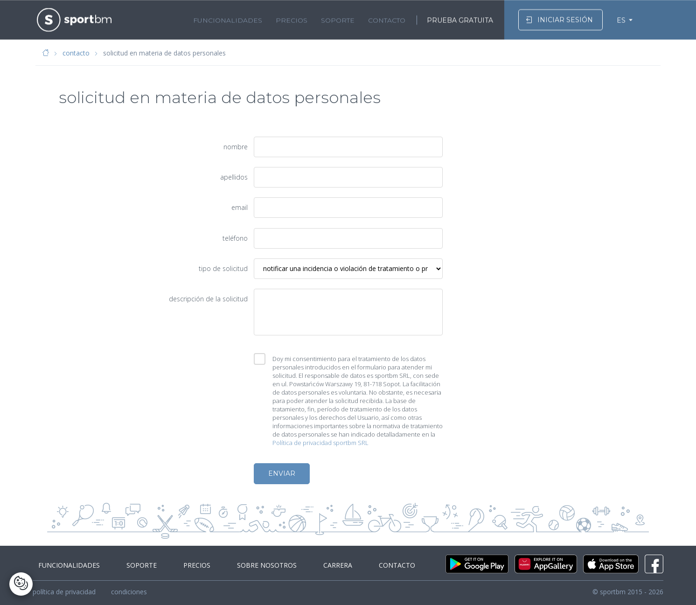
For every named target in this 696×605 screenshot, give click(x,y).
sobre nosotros (244, 565)
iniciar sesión (559, 18)
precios (291, 19)
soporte (338, 19)
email (239, 207)
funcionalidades (227, 19)
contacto (386, 19)
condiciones (129, 591)
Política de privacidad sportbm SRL (320, 442)
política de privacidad (64, 591)
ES (621, 19)
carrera (308, 565)
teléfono (235, 238)
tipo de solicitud (223, 268)
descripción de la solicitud (208, 298)
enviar (281, 473)
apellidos (234, 177)
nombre (235, 146)
